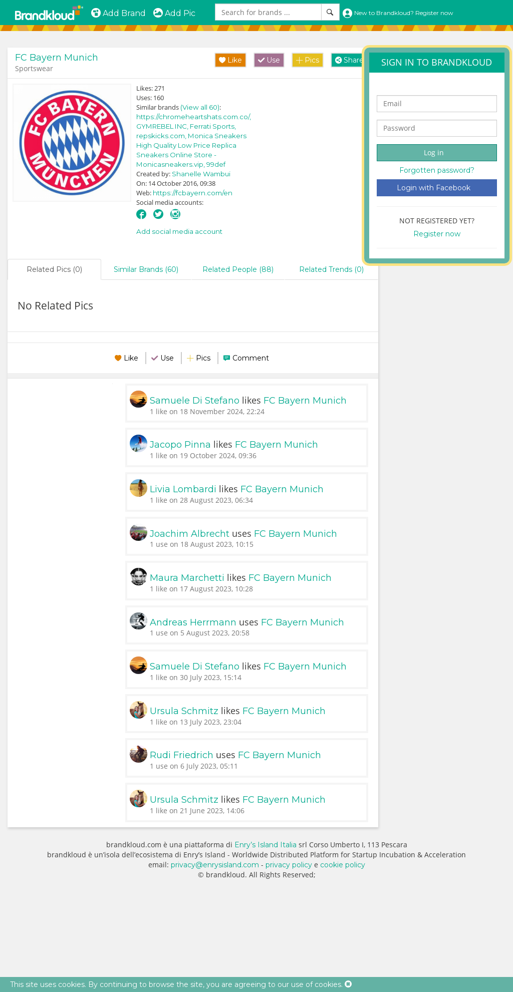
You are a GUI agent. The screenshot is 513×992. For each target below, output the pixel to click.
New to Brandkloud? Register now (397, 13)
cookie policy (342, 864)
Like (230, 60)
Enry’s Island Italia (265, 844)
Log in (434, 152)
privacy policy (289, 864)
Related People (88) (238, 269)
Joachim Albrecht (189, 533)
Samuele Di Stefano (194, 400)
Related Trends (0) (331, 269)
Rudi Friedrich (181, 755)
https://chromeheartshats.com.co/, (193, 117)
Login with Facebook (433, 187)
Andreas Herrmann (193, 622)
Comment (250, 358)
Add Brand (118, 13)
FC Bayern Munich (56, 57)
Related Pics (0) (54, 269)
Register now (436, 233)
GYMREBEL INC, (163, 126)
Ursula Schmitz (184, 711)
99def (215, 164)
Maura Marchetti (187, 577)
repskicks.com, (162, 136)
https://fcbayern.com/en (192, 193)
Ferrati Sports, (213, 126)
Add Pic (174, 13)
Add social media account (179, 231)
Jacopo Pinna (180, 444)
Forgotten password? (436, 170)
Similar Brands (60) (146, 269)
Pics (307, 60)
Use (269, 60)
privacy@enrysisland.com (215, 864)
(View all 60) (199, 107)
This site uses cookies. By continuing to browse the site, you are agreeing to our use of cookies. (176, 984)
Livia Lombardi (183, 489)
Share (349, 60)
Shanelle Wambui (201, 174)
